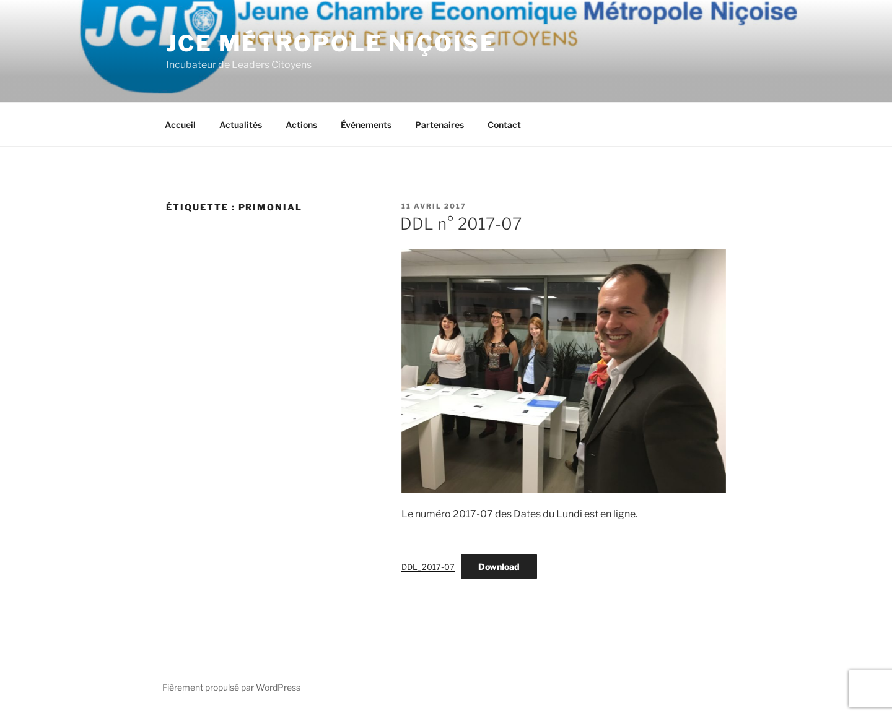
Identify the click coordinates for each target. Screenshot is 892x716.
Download (499, 566)
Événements (366, 124)
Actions (301, 124)
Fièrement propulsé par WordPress (231, 687)
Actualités (240, 124)
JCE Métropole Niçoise (331, 43)
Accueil (180, 124)
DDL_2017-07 (428, 567)
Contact (504, 124)
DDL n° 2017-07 (461, 223)
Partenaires (439, 124)
